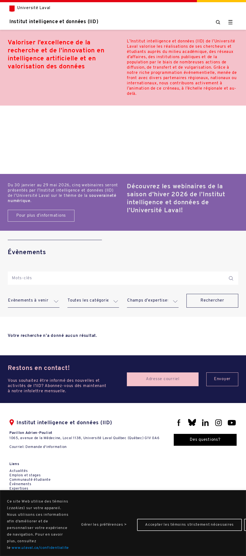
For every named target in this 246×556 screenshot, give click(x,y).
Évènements (20, 484)
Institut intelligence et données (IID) (53, 22)
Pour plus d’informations (41, 216)
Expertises (18, 488)
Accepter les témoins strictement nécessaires (189, 525)
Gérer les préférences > (104, 525)
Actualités (18, 471)
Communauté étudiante (30, 480)
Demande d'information (46, 447)
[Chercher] (218, 22)
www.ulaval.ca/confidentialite (40, 548)
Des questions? (205, 440)
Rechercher (212, 301)
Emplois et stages (25, 475)
